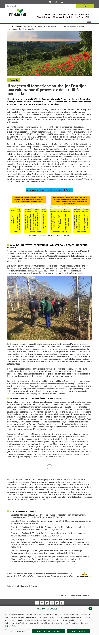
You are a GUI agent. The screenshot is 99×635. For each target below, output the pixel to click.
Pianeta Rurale (20, 26)
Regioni (31, 26)
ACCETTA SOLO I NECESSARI (48, 631)
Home (11, 26)
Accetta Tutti (79, 631)
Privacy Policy (11, 626)
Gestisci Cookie (17, 631)
